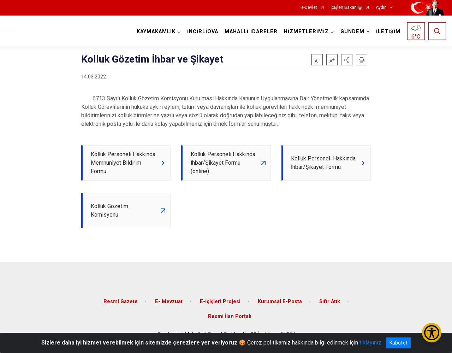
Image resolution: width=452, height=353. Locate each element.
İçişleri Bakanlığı (346, 7)
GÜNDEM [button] (352, 32)
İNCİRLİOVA (202, 32)
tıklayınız (370, 342)
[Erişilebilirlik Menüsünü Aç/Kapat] (431, 332)
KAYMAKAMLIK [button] (156, 32)
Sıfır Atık (329, 302)
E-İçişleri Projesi (220, 302)
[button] (346, 59)
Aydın (381, 7)
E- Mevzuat (169, 302)
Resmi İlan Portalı (229, 316)
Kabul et (398, 343)
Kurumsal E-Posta (280, 302)
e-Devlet (309, 7)
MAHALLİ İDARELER (251, 32)
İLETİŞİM (388, 32)
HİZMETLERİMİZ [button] (306, 32)
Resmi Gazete (120, 302)
